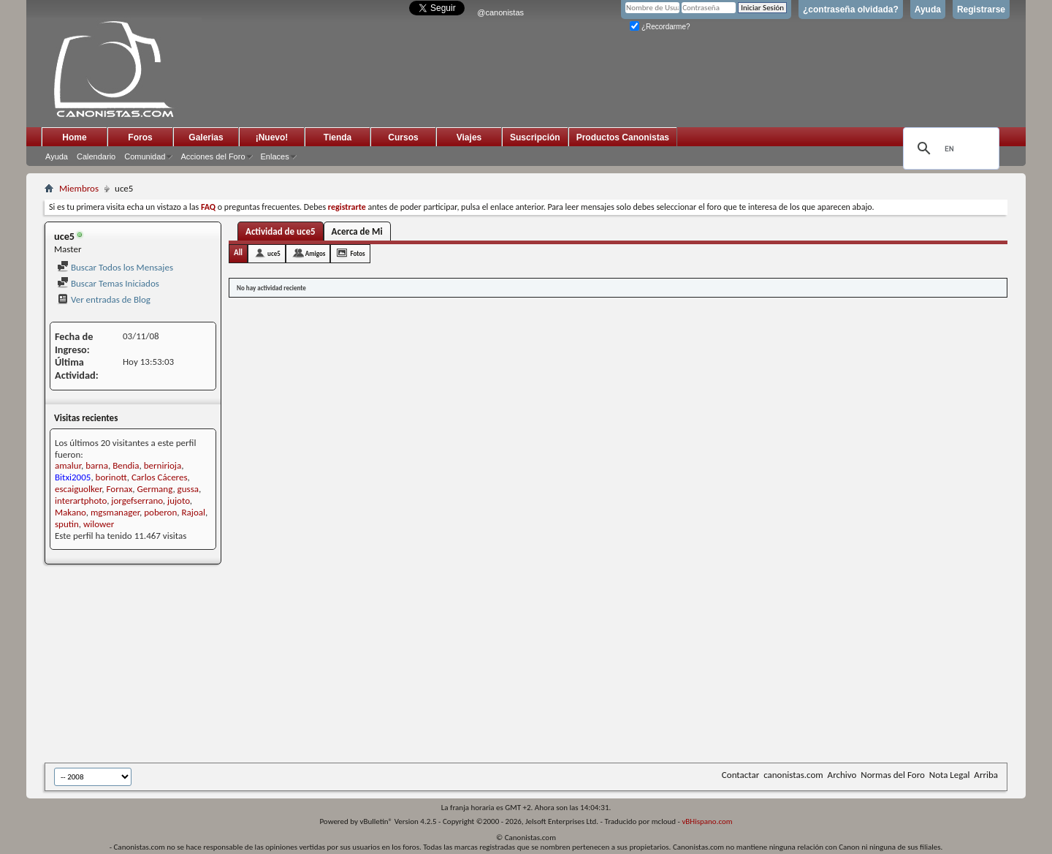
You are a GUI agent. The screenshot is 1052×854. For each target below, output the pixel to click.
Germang (154, 488)
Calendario (96, 156)
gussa (188, 488)
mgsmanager (115, 512)
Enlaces (275, 156)
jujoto (178, 500)
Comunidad (144, 156)
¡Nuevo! (272, 137)
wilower (98, 523)
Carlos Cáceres (160, 477)
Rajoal (193, 512)
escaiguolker (78, 488)
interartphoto (81, 500)
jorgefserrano (137, 500)
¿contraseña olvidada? (851, 9)
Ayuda (928, 9)
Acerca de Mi (357, 231)
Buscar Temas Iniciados (108, 283)
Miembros (79, 188)
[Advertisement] (403, 664)
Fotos (357, 253)
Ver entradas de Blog (103, 299)
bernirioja (162, 465)
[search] (949, 148)
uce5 (274, 253)
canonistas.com (793, 774)
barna (96, 465)
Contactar (740, 774)
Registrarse (981, 9)
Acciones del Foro (212, 156)
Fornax (120, 488)
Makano (70, 512)
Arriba (986, 774)
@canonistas (500, 12)
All (238, 252)
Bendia (126, 465)
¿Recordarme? (660, 27)
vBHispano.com (707, 821)
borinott (111, 477)
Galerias (205, 137)
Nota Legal (949, 774)
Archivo (842, 774)
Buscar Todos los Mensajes (115, 267)
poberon (160, 512)
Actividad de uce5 (280, 231)
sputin (67, 523)
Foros (140, 137)
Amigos (315, 253)
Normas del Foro (892, 774)
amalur (68, 465)
